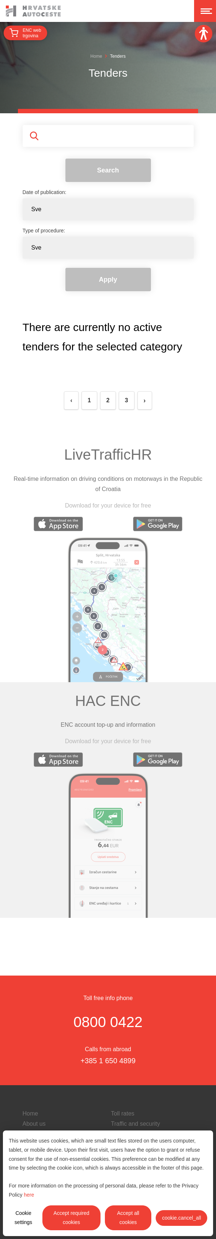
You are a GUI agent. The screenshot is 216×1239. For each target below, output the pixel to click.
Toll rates (122, 1113)
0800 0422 (108, 1022)
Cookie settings (23, 1217)
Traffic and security (135, 1124)
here (29, 1195)
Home (96, 56)
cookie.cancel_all (181, 1218)
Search (108, 170)
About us (34, 1124)
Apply (108, 279)
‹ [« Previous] (71, 400)
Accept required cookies (71, 1217)
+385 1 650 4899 (108, 1061)
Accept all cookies (128, 1217)
